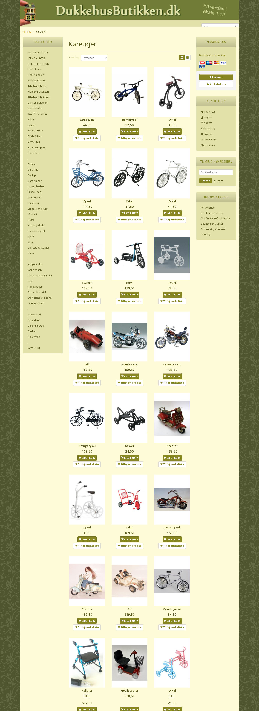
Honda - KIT (129, 348)
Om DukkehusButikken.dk (215, 218)
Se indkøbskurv (216, 84)
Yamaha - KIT (172, 348)
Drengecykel (87, 425)
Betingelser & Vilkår (212, 223)
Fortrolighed (208, 207)
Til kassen (216, 77)
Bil (87, 348)
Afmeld (218, 180)
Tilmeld (205, 180)
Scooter (172, 425)
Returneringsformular (213, 229)
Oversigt (206, 234)
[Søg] (236, 26)
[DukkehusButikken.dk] (129, 12)
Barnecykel (86, 115)
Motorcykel (172, 503)
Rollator (87, 658)
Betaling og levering (212, 213)
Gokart (87, 270)
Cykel (172, 115)
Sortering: (73, 57)
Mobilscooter (129, 658)
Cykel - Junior (172, 581)
